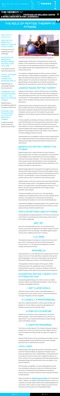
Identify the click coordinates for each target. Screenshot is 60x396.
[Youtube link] (55, 8)
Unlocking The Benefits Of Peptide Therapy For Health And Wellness (8, 60)
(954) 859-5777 (32, 6)
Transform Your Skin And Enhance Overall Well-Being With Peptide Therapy (8, 94)
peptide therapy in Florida (39, 376)
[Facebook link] (55, 2)
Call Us (15, 394)
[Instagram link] (55, 6)
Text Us (45, 394)
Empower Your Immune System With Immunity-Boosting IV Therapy (7, 113)
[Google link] (55, 4)
